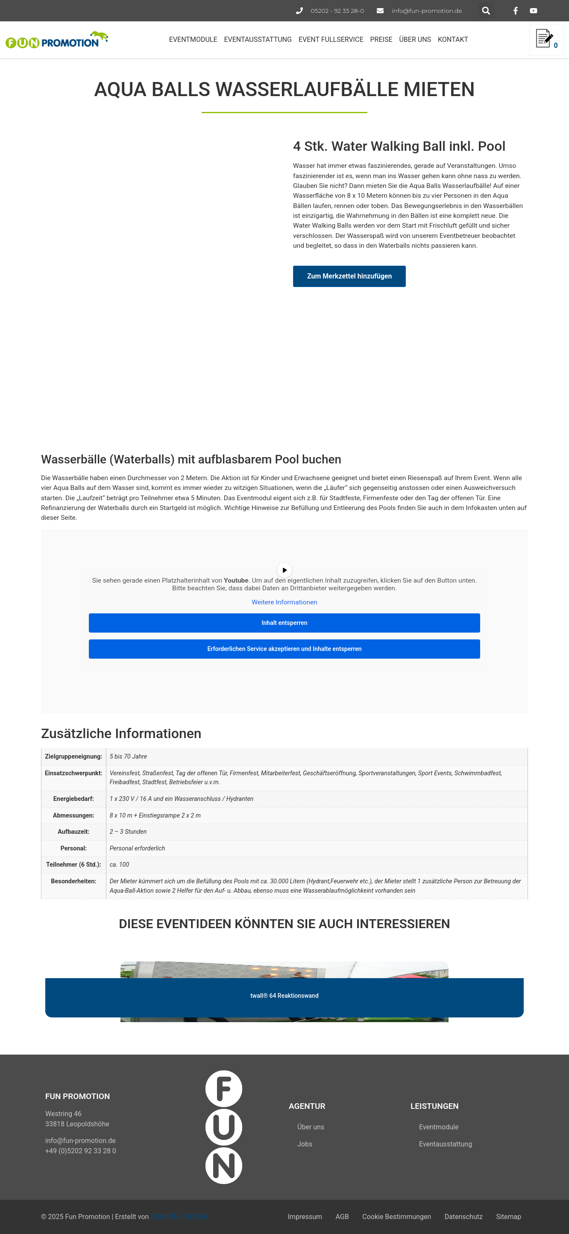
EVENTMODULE (193, 39)
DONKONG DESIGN (179, 1217)
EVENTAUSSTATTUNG (257, 39)
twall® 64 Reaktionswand (284, 995)
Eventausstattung (445, 1144)
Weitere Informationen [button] (284, 602)
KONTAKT (453, 39)
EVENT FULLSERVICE (331, 39)
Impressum (288, 1217)
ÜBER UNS (415, 39)
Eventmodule (438, 1127)
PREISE (381, 39)
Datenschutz (458, 1217)
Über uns (310, 1127)
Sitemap (506, 1217)
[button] (486, 11)
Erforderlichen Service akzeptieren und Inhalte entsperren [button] (284, 648)
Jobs (304, 1144)
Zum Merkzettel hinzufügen (349, 276)
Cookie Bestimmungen (387, 1217)
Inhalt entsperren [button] (285, 622)
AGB (329, 1217)
